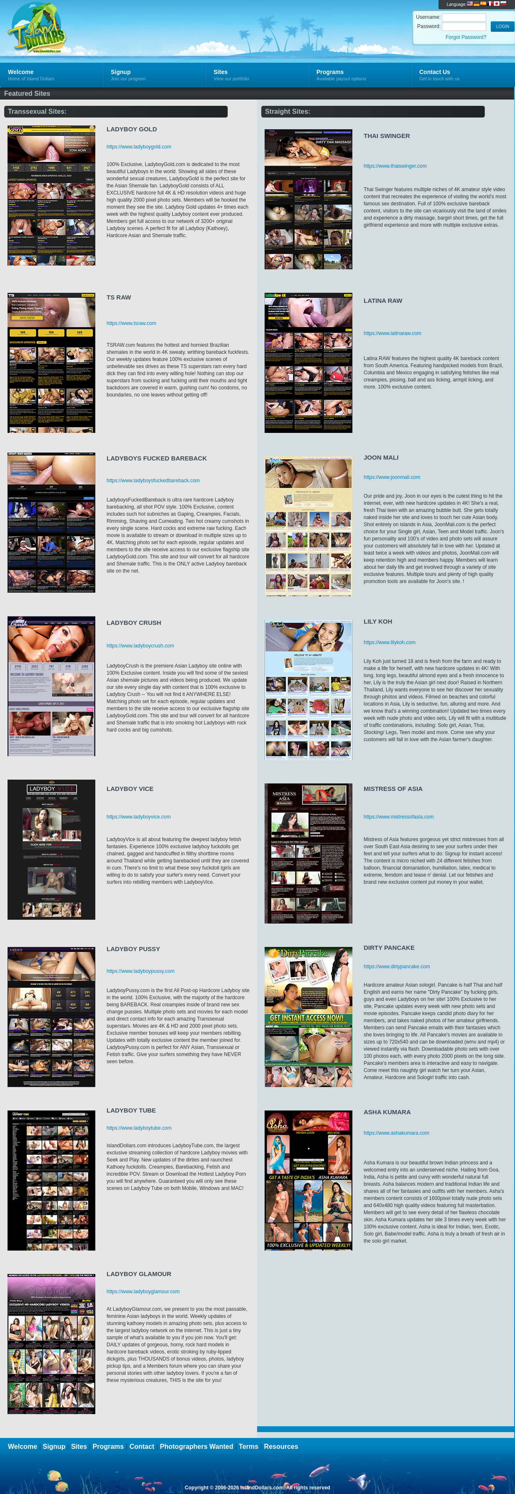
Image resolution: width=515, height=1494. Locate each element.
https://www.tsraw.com (131, 323)
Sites (79, 1446)
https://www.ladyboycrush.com (140, 646)
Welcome (22, 1446)
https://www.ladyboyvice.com (139, 817)
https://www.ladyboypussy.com (141, 971)
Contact (142, 1446)
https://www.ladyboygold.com (139, 147)
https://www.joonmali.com (392, 477)
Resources (281, 1446)
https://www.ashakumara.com (396, 1133)
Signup (54, 1446)
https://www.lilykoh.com (390, 642)
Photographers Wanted (196, 1446)
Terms (248, 1446)
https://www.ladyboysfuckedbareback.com (153, 481)
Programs (108, 1446)
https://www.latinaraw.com (392, 333)
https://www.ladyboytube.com (139, 1128)
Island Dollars (99, 19)
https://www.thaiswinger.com (395, 166)
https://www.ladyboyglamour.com (143, 1291)
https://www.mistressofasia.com (398, 817)
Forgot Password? (466, 37)
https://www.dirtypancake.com (397, 967)
